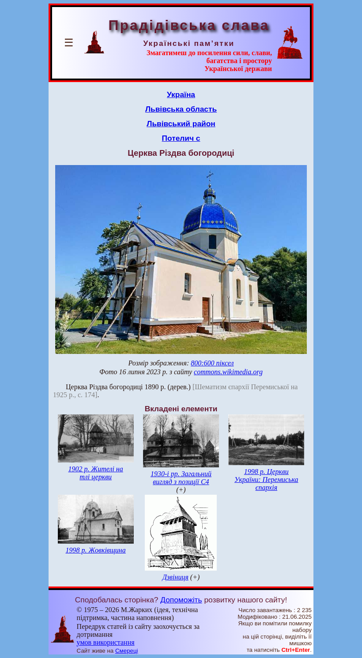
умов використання (106, 642)
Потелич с (181, 138)
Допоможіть (181, 599)
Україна (181, 94)
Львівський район (181, 123)
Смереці (126, 650)
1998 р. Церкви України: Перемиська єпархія (266, 479)
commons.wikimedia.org (228, 372)
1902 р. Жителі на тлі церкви (95, 473)
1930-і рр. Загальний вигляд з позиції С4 (181, 477)
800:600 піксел (212, 363)
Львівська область (181, 109)
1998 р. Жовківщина (96, 550)
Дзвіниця (175, 577)
